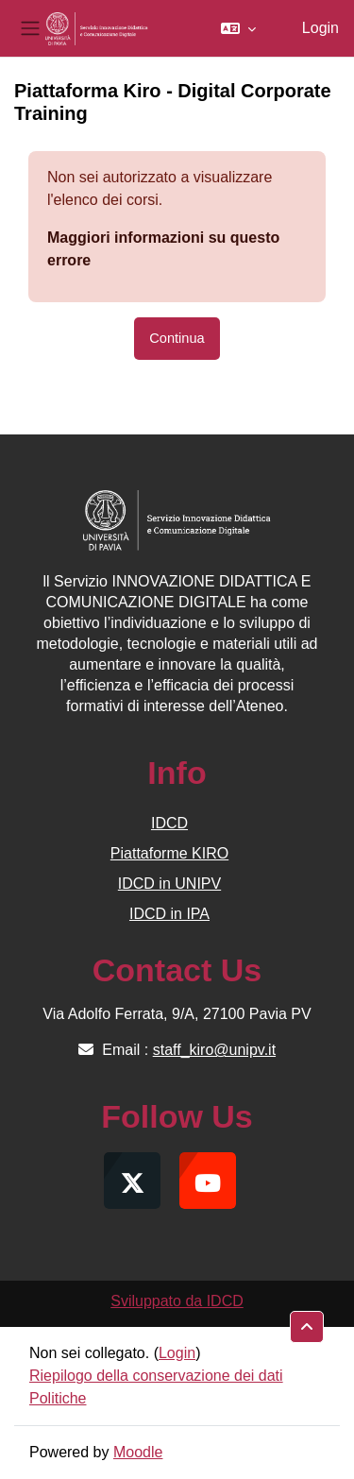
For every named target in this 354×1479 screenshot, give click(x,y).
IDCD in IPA (169, 914)
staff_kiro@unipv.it (214, 1050)
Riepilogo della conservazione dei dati (156, 1376)
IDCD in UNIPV (169, 884)
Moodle (137, 1452)
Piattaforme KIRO (169, 853)
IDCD (169, 823)
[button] (238, 28)
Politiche (57, 1398)
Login (320, 28)
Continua (176, 338)
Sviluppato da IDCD (177, 1301)
